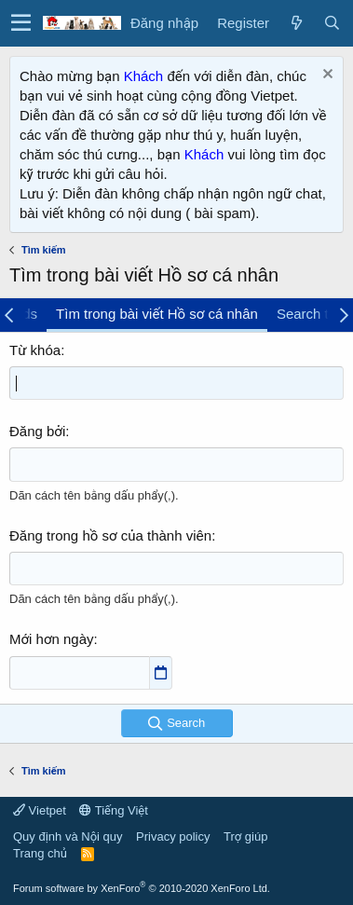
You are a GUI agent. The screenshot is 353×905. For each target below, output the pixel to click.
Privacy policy (173, 836)
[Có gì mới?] (296, 23)
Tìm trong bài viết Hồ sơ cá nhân (157, 314)
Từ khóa (35, 350)
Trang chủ (40, 853)
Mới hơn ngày (51, 639)
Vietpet (39, 810)
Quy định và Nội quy (68, 836)
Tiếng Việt (113, 810)
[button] (21, 23)
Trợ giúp (245, 836)
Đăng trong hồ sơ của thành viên (110, 535)
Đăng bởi (37, 431)
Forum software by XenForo (141, 888)
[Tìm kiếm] (331, 23)
